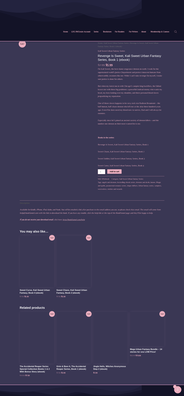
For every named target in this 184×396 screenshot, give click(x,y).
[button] (97, 32)
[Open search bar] (175, 32)
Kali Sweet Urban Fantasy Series (116, 43)
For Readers (119, 32)
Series (96, 32)
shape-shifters (132, 186)
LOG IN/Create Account (80, 32)
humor (153, 182)
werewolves (102, 189)
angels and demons (109, 182)
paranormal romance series (116, 186)
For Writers (133, 32)
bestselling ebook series (126, 182)
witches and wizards (114, 189)
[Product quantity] (101, 171)
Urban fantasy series (146, 186)
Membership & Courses (160, 32)
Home (65, 32)
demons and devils (143, 182)
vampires (157, 186)
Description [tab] (25, 203)
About (143, 32)
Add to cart (114, 171)
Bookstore (107, 32)
